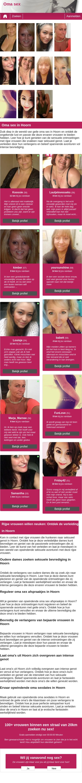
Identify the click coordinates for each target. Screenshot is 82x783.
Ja (28, 768)
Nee (54, 768)
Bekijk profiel (20, 220)
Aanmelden (73, 16)
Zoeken (16, 16)
